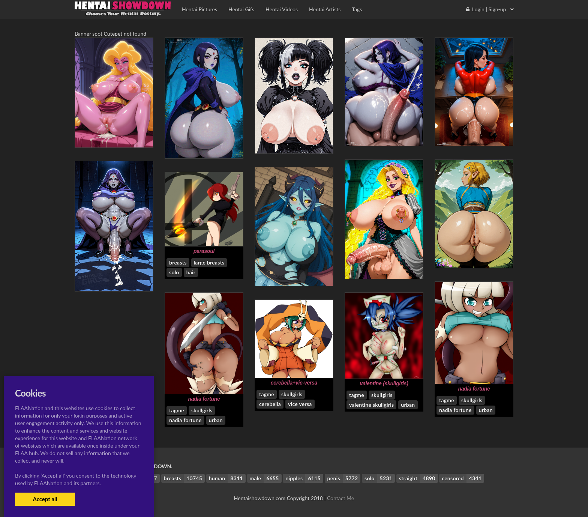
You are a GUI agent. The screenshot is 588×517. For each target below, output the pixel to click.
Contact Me (340, 498)
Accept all (45, 499)
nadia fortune (474, 389)
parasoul (204, 251)
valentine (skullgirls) (384, 383)
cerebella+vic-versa (294, 383)
